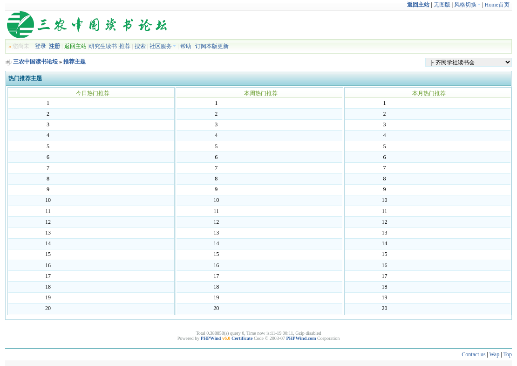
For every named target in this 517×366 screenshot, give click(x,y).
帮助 (185, 46)
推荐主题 (74, 61)
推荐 (124, 46)
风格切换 (467, 4)
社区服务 (163, 46)
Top (507, 354)
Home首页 (497, 4)
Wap (495, 354)
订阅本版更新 (212, 46)
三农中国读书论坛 (35, 61)
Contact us (473, 354)
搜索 (140, 46)
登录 (40, 46)
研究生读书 (103, 46)
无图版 (442, 4)
